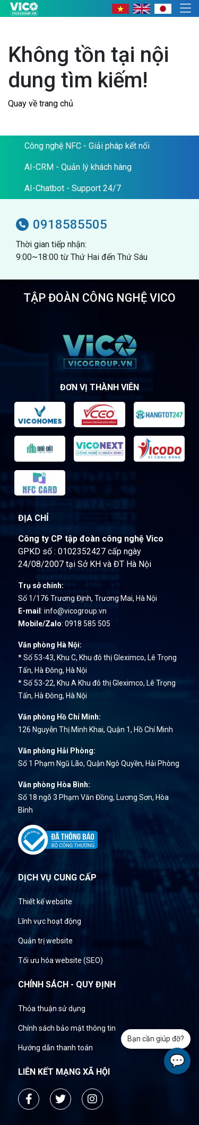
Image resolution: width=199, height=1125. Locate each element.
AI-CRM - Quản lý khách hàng (78, 167)
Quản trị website (45, 941)
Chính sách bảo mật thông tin (67, 1028)
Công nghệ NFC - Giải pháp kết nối (87, 146)
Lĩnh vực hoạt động (49, 921)
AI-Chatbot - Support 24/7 (72, 188)
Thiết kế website (45, 901)
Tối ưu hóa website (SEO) (60, 960)
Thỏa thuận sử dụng (51, 1008)
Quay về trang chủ (40, 103)
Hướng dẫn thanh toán (55, 1047)
